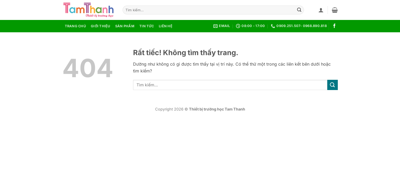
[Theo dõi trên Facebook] (334, 26)
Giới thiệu (100, 26)
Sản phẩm (124, 26)
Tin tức (146, 26)
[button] (321, 10)
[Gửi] (299, 10)
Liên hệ (165, 26)
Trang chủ (75, 26)
